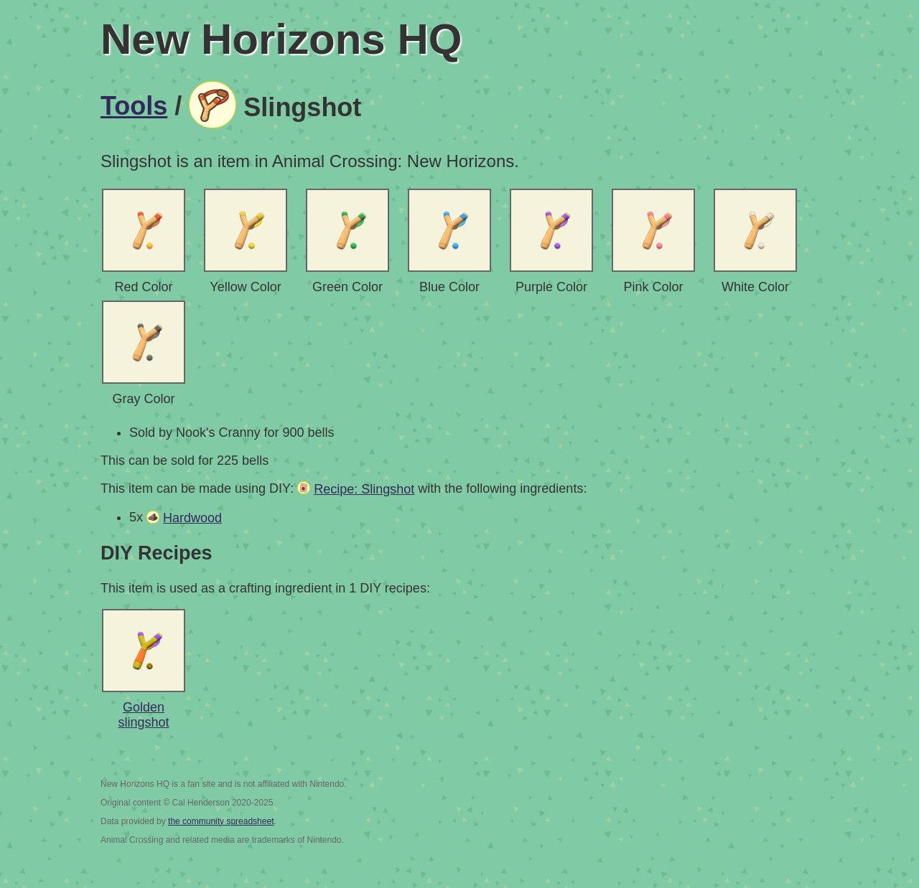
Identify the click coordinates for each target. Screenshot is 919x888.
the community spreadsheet (221, 821)
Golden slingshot (143, 714)
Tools (134, 106)
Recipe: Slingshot (364, 489)
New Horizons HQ (281, 39)
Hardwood (192, 518)
